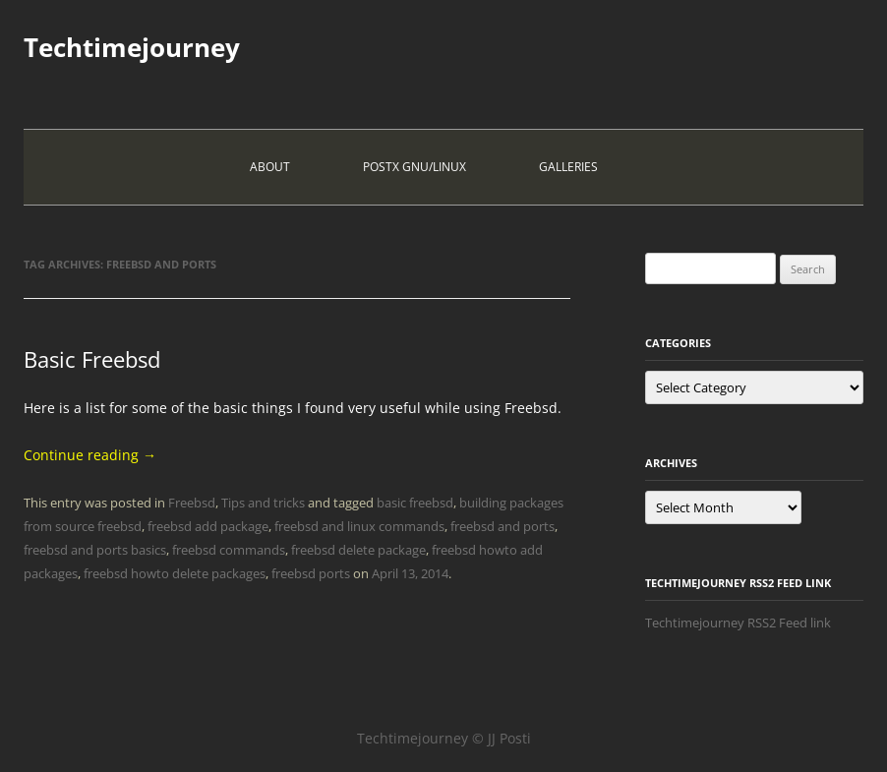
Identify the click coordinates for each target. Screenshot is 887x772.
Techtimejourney (132, 47)
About (270, 166)
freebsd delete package (358, 550)
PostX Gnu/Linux (414, 166)
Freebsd (191, 502)
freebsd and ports (502, 526)
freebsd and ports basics (95, 550)
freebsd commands (228, 550)
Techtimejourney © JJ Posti (444, 738)
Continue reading (90, 454)
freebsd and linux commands (359, 526)
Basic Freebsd (92, 359)
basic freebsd (415, 502)
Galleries (568, 166)
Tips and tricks (263, 502)
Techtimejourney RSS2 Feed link (738, 622)
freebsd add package (208, 526)
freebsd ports (310, 573)
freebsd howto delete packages (175, 573)
